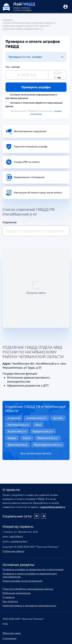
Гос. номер (13, 66)
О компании (9, 638)
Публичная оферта (13, 551)
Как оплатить (10, 601)
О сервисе (8, 597)
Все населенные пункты (35, 453)
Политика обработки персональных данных (27, 588)
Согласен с (34, 104)
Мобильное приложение (16, 593)
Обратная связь (11, 633)
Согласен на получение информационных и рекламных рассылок (31, 96)
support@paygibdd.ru (52, 506)
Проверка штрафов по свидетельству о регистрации (33, 569)
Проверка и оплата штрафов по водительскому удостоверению (29, 575)
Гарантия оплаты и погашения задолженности (29, 605)
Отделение (9, 222)
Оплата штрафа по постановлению (22, 580)
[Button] (66, 6)
